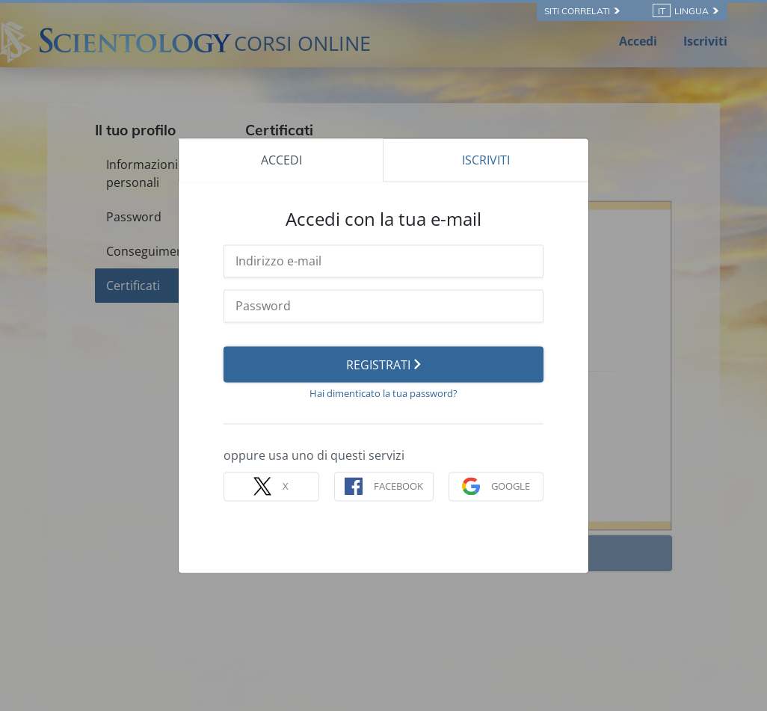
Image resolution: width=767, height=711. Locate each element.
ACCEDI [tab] (281, 160)
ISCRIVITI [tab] (486, 160)
